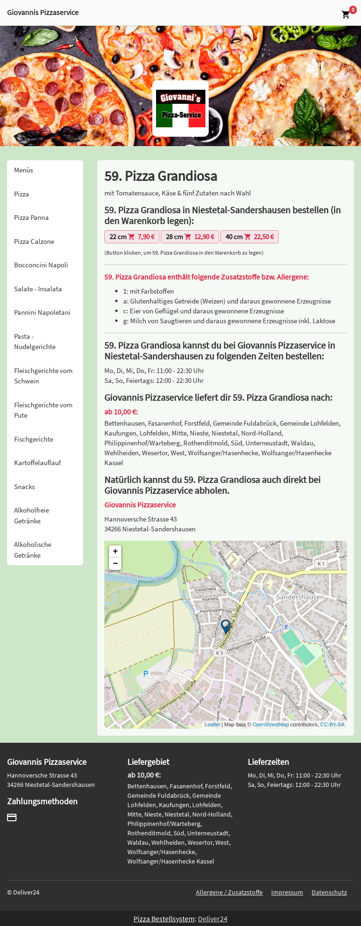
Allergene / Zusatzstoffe (229, 892)
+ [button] (115, 551)
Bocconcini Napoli (41, 264)
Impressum (287, 892)
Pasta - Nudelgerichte (34, 341)
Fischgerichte (33, 439)
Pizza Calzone (34, 241)
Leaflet (212, 724)
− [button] (115, 563)
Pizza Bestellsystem (164, 918)
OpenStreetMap (270, 724)
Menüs (23, 169)
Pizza (21, 193)
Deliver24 (213, 918)
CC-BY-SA (332, 724)
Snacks (24, 486)
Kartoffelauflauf (37, 462)
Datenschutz (329, 892)
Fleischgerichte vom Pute (43, 410)
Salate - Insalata (38, 288)
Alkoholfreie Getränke (31, 515)
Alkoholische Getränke (32, 550)
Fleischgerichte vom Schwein (43, 376)
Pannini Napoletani (42, 312)
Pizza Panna (31, 217)
